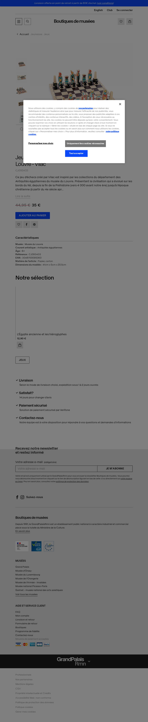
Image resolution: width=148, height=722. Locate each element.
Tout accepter (76, 153)
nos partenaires (85, 108)
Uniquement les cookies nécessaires (85, 143)
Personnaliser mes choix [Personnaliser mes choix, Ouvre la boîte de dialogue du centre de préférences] (40, 143)
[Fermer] (120, 104)
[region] (74, 131)
